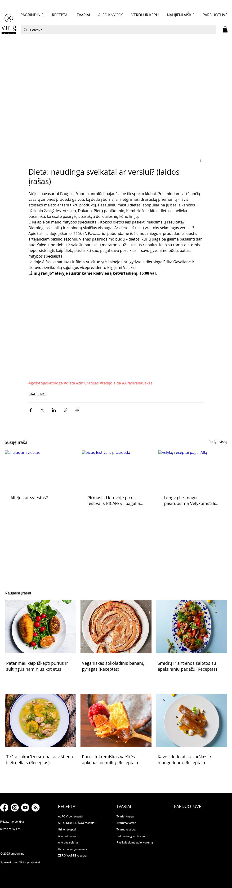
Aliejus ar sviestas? (29, 497)
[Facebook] (4, 807)
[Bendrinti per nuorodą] (65, 410)
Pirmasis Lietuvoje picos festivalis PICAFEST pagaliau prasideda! (115, 500)
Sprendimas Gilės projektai (20, 862)
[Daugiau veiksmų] (201, 160)
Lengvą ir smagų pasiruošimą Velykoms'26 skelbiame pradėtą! (189, 500)
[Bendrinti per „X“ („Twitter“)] (42, 410)
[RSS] (35, 807)
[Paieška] (118, 29)
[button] (225, 29)
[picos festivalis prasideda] (116, 469)
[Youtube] (25, 807)
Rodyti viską (218, 441)
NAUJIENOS (38, 394)
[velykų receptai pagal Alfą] (192, 469)
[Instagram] (15, 807)
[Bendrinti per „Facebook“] (30, 410)
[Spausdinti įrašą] (77, 410)
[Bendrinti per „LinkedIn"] (54, 410)
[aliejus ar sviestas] (39, 469)
